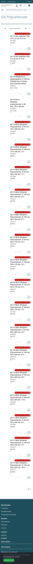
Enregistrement (6, 511)
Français (29, 1)
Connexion (4, 508)
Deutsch (3, 535)
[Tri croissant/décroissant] (5, 28)
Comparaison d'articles (8, 515)
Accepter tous (8, 560)
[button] (23, 34)
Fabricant (4, 525)
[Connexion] (17, 5)
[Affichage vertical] (26, 28)
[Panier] (29, 5)
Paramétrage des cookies (11, 557)
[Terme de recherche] (16, 9)
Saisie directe (5, 522)
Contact (3, 528)
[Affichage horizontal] (30, 28)
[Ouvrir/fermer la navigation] (3, 9)
